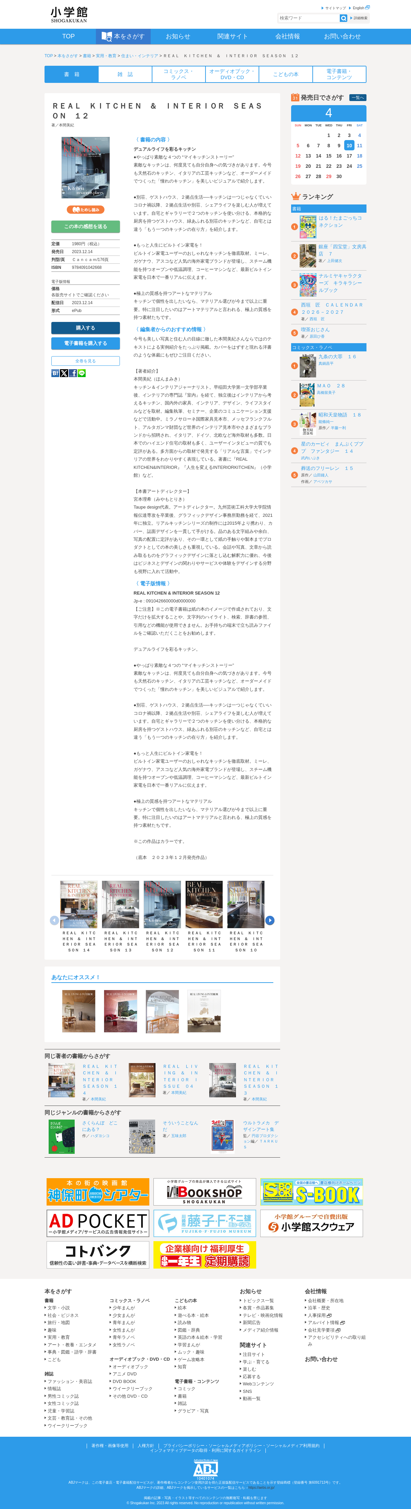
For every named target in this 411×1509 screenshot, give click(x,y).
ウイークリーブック (68, 1425)
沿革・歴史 (319, 1307)
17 (349, 156)
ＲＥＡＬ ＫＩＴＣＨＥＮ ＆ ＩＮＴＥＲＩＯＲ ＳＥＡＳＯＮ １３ (261, 1080)
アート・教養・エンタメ (72, 1344)
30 (339, 176)
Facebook (73, 373)
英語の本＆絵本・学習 (200, 1337)
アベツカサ (322, 481)
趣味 (52, 1330)
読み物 (184, 1322)
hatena (55, 373)
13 (308, 156)
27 (308, 176)
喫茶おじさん (315, 329)
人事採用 (317, 1315)
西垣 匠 (317, 319)
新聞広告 (252, 1322)
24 (349, 166)
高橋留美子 (326, 392)
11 (359, 145)
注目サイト (254, 1354)
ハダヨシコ (100, 1136)
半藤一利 (338, 428)
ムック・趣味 (191, 1352)
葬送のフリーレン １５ (327, 468)
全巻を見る (85, 361)
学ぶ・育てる (256, 1361)
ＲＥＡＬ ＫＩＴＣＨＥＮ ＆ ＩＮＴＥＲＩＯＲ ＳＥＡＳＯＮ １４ (100, 1080)
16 (339, 156)
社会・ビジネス (63, 1315)
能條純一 (326, 422)
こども (54, 1359)
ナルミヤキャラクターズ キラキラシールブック (340, 283)
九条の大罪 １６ (338, 356)
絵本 (182, 1307)
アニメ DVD (125, 1373)
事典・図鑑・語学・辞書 (72, 1352)
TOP (49, 55)
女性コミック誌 (63, 1403)
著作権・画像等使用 (109, 1445)
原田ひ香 (317, 336)
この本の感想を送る (85, 226)
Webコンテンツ (258, 1383)
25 (359, 166)
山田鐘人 (320, 475)
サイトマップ (335, 8)
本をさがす (68, 55)
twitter (64, 373)
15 (329, 156)
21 (318, 166)
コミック (187, 1388)
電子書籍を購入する (85, 343)
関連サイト (253, 1345)
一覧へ (358, 97)
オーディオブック (130, 1366)
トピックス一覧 (258, 1300)
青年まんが (124, 1322)
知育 (182, 1366)
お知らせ (251, 1291)
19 (298, 166)
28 (318, 176)
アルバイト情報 (323, 1322)
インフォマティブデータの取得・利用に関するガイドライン (205, 1450)
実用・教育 (106, 55)
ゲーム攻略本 (191, 1359)
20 (308, 166)
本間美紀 (66, 125)
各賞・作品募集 (258, 1307)
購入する (85, 328)
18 (359, 156)
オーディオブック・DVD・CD (140, 1359)
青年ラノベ (124, 1337)
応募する (252, 1376)
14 (318, 156)
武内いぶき (310, 458)
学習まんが (191, 1344)
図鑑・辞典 (189, 1330)
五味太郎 (178, 1136)
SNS (247, 1391)
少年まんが (124, 1307)
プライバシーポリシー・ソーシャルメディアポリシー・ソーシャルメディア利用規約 (241, 1445)
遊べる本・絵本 (193, 1315)
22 (329, 166)
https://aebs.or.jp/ (261, 1487)
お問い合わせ (321, 1359)
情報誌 (54, 1388)
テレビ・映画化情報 (263, 1315)
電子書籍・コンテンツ (197, 1381)
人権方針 (146, 1445)
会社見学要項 (321, 1330)
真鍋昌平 (326, 363)
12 (298, 156)
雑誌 (49, 1373)
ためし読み (85, 209)
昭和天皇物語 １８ (340, 414)
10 (349, 145)
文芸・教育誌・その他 (70, 1418)
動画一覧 (252, 1398)
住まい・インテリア (139, 55)
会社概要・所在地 (326, 1300)
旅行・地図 (59, 1322)
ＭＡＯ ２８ (331, 385)
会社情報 (316, 1291)
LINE (82, 373)
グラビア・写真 (193, 1410)
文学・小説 (59, 1307)
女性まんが (124, 1330)
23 (339, 166)
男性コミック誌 (63, 1396)
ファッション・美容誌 (70, 1381)
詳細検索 (361, 18)
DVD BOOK (124, 1381)
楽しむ (249, 1369)
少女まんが (124, 1315)
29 (329, 176)
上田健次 (334, 261)
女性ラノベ (124, 1344)
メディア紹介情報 (260, 1330)
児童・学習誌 (61, 1410)
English (361, 8)
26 (298, 176)
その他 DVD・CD (130, 1396)
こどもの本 (186, 1300)
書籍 (87, 55)
